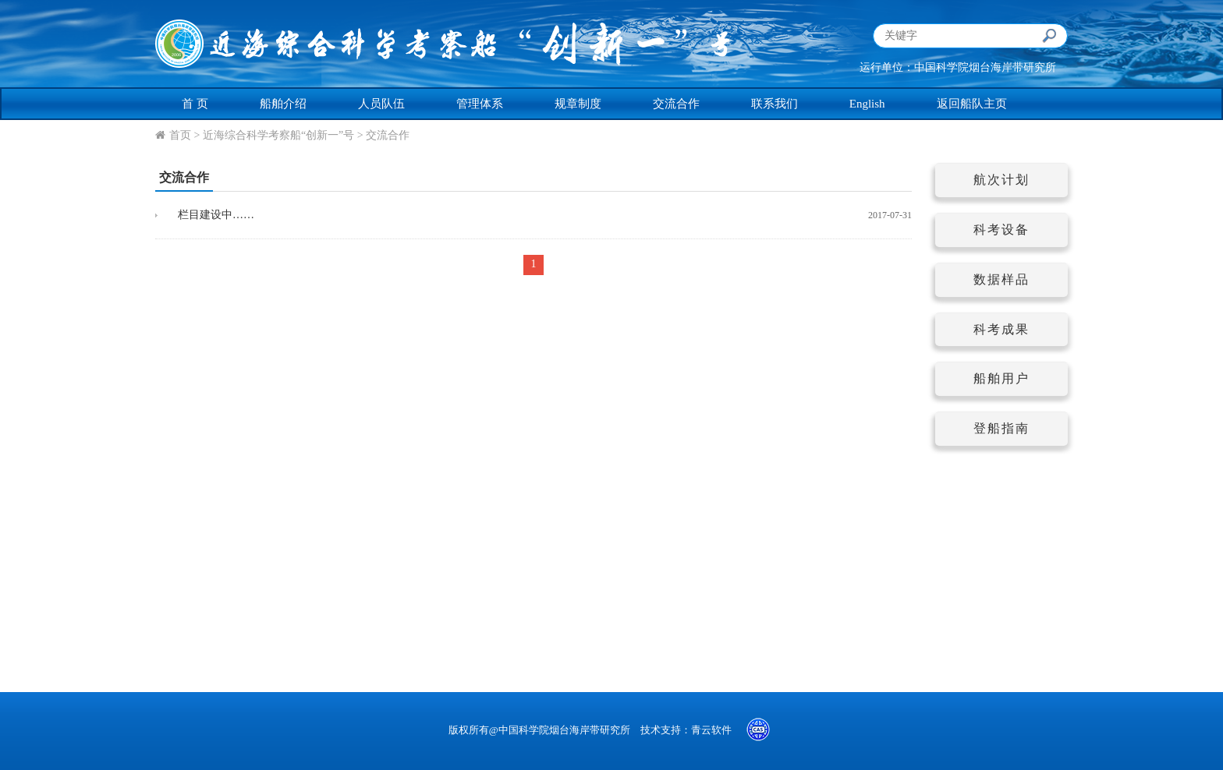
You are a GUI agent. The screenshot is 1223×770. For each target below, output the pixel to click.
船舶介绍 (283, 103)
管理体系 (479, 103)
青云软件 (711, 730)
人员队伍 (381, 103)
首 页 (195, 103)
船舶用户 (1001, 378)
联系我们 (774, 103)
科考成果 (1001, 329)
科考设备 (1001, 229)
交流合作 (676, 103)
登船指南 (1001, 428)
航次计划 (1001, 179)
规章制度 (578, 103)
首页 (180, 135)
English (867, 103)
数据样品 (1001, 279)
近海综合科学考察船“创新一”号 (278, 135)
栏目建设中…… (210, 215)
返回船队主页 (972, 103)
